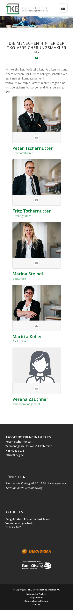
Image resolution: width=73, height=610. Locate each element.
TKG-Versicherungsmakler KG (44, 589)
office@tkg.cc (14, 455)
